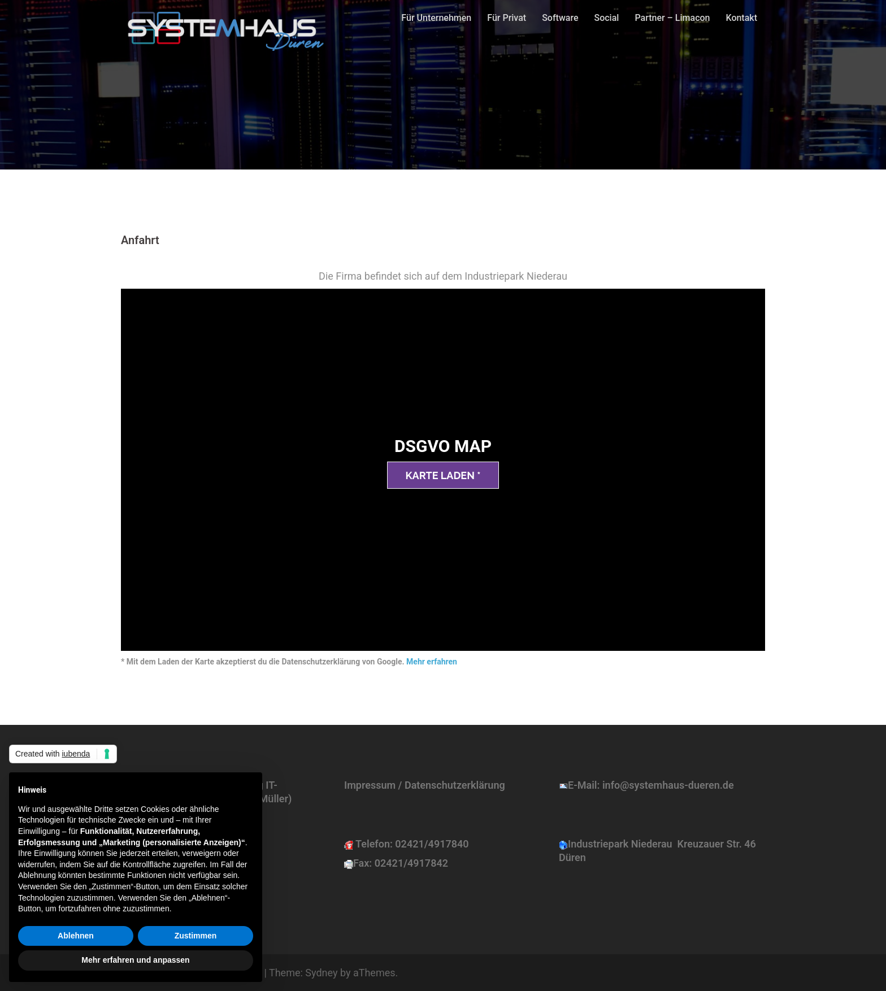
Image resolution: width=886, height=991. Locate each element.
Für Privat (506, 17)
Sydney (321, 973)
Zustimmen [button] (196, 935)
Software (560, 17)
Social (606, 17)
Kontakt (741, 17)
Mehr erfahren (431, 661)
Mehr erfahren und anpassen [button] (135, 959)
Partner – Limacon (672, 17)
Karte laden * (443, 475)
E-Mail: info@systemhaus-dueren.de (651, 785)
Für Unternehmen (436, 17)
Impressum (370, 785)
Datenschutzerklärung (455, 785)
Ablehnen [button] (76, 935)
